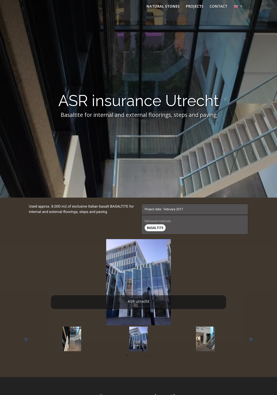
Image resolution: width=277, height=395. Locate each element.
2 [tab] (133, 355)
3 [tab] (138, 355)
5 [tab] (150, 355)
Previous (26, 339)
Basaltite (155, 228)
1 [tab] (127, 355)
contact (218, 6)
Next (251, 339)
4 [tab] (144, 355)
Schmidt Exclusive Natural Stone (71, 6)
